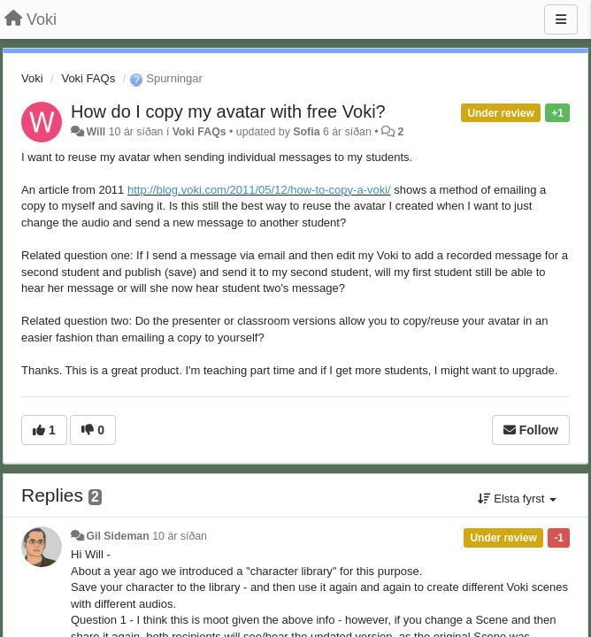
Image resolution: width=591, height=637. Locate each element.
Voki (32, 78)
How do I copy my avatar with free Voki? (228, 111)
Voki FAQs (88, 78)
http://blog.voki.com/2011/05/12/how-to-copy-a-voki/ (259, 189)
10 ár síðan (179, 536)
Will (95, 132)
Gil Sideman (117, 536)
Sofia (306, 132)
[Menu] (561, 19)
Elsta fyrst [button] (517, 498)
